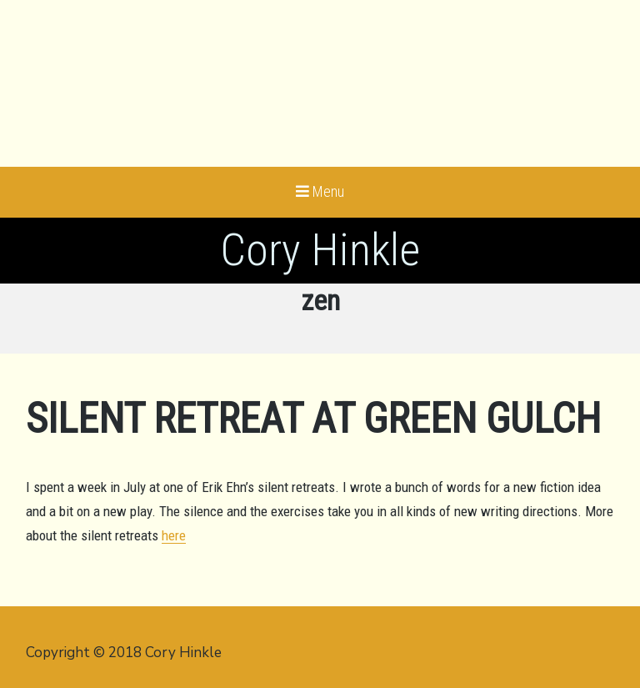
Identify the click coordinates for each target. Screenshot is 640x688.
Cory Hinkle (320, 249)
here (174, 535)
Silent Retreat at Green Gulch (313, 418)
